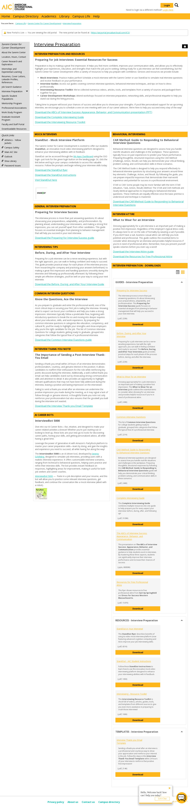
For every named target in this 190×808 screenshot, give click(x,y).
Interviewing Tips (46, 247)
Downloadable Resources (14, 128)
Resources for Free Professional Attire (132, 584)
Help (96, 16)
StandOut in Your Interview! (130, 628)
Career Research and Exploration (12, 63)
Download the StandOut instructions (55, 175)
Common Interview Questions (55, 293)
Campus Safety (10, 147)
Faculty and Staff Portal (13, 124)
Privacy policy (56, 802)
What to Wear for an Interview (131, 376)
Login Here (168, 9)
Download (146, 324)
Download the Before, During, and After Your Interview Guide (69, 284)
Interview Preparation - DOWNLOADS (137, 265)
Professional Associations (14, 107)
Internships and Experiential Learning (12, 70)
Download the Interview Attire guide (133, 251)
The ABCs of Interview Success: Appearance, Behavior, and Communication (132, 536)
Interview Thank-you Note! (53, 349)
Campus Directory (25, 16)
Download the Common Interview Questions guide (63, 340)
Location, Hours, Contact (14, 56)
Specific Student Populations (9, 97)
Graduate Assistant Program (11, 118)
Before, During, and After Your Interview (131, 335)
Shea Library (8, 161)
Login (167, 5)
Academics (48, 16)
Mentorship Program (12, 103)
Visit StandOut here (46, 180)
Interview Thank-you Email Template (129, 741)
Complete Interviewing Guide (130, 498)
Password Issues (11, 165)
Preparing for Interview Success (132, 290)
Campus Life (81, 16)
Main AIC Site (9, 152)
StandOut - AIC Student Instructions (134, 661)
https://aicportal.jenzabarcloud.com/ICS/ (110, 32)
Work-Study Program (12, 112)
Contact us (88, 802)
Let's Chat (162, 799)
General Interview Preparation (55, 206)
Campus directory (109, 802)
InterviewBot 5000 (44, 476)
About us (73, 802)
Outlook (6, 156)
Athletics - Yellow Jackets (11, 141)
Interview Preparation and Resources (60, 54)
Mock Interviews (46, 134)
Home (5, 16)
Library (64, 16)
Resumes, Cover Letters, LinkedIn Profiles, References (14, 79)
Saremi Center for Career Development (44, 23)
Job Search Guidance (12, 86)
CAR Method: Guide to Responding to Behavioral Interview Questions (133, 451)
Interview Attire (123, 214)
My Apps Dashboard (83, 156)
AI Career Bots (44, 415)
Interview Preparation (72, 23)
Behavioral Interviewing (129, 134)
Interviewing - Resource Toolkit (132, 693)
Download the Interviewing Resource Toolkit (60, 122)
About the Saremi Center (14, 52)
